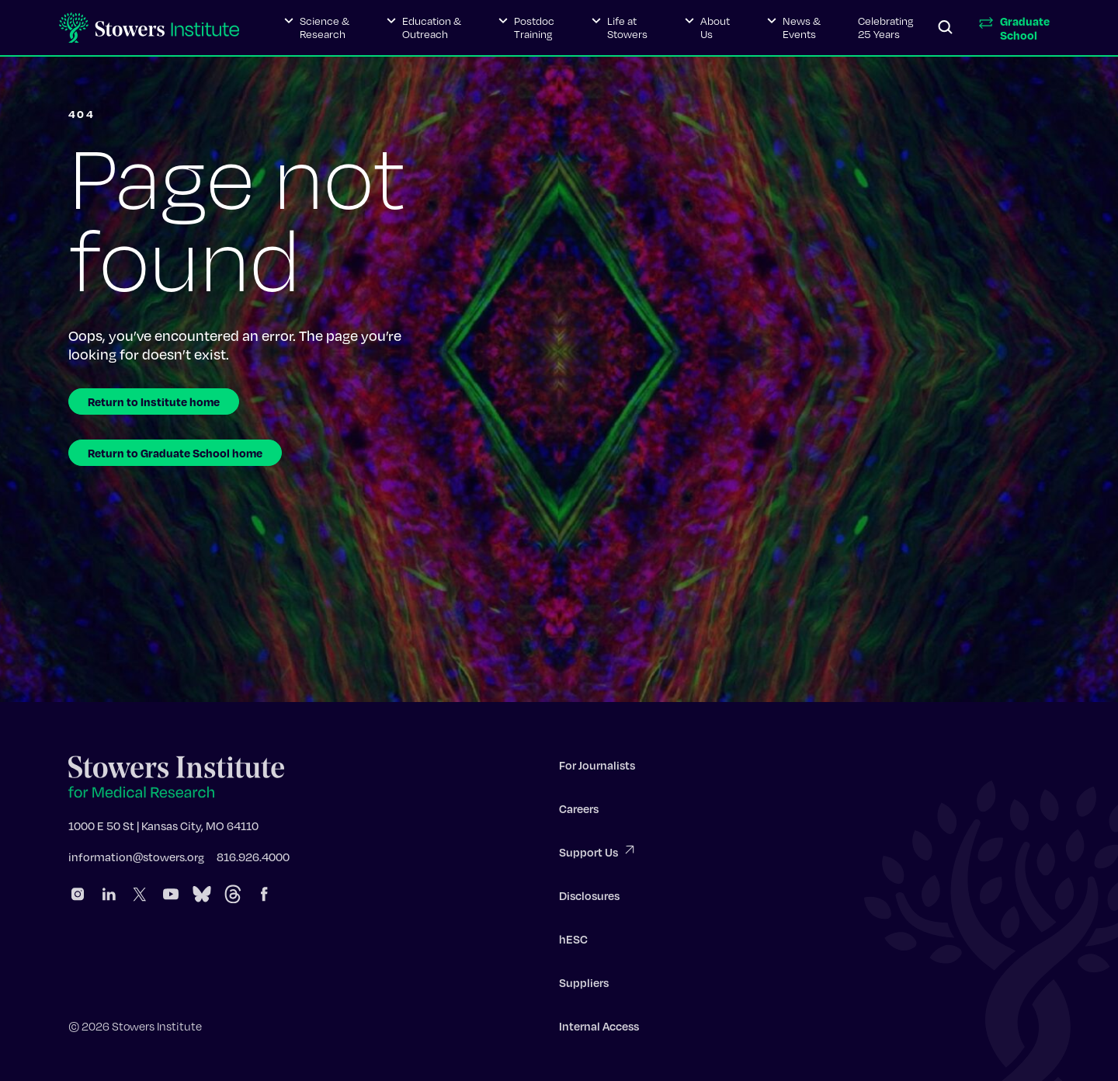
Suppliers (584, 987)
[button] (316, 28)
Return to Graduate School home (175, 453)
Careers (579, 813)
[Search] (946, 28)
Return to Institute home (154, 401)
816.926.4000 (253, 861)
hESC (573, 944)
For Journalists (597, 770)
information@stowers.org (136, 861)
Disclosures (589, 900)
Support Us (598, 855)
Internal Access (599, 1031)
